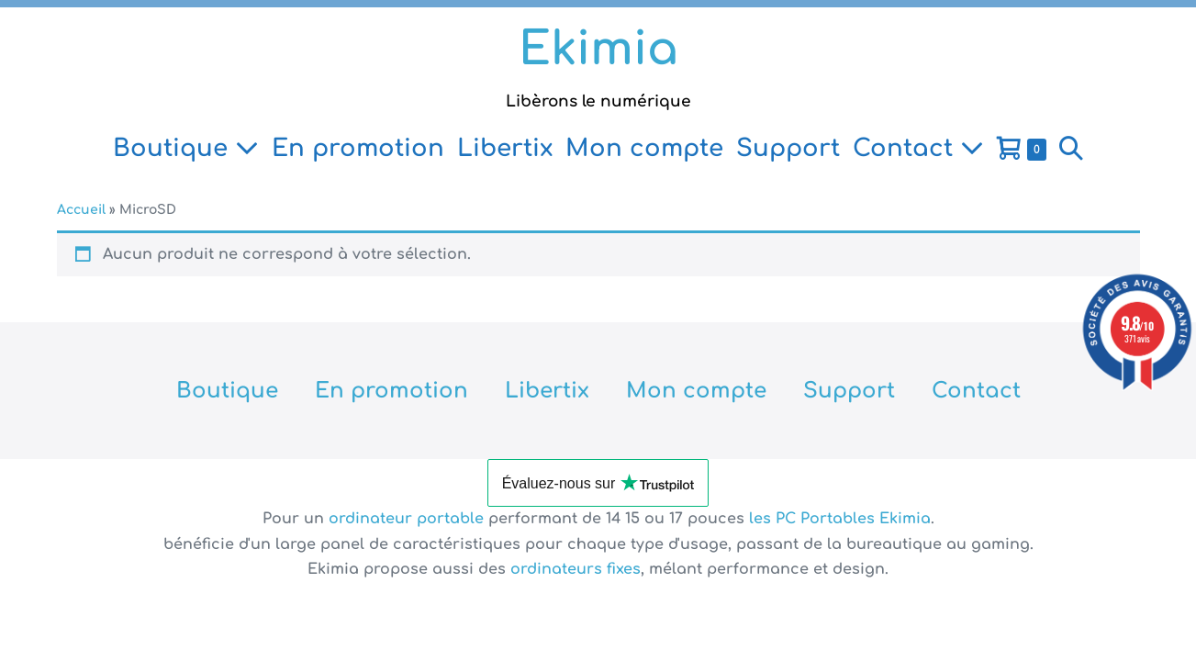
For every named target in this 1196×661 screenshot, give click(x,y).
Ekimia (598, 49)
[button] (1071, 148)
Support (788, 148)
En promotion (358, 148)
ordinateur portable (408, 518)
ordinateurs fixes (575, 569)
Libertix (505, 148)
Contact (918, 148)
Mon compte (644, 148)
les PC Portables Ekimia (840, 518)
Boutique (186, 148)
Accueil (81, 210)
